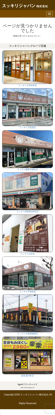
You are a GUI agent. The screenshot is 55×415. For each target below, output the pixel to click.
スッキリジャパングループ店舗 (27, 45)
